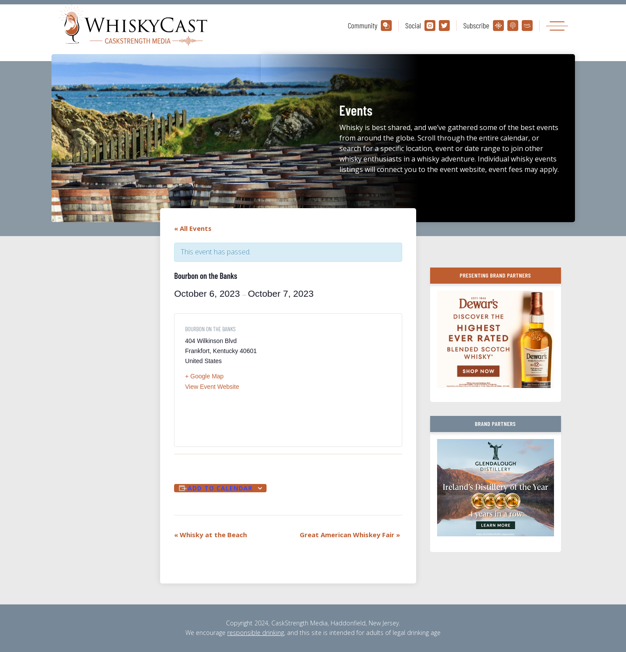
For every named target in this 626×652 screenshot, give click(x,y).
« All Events (193, 228)
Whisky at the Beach (210, 534)
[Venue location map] (339, 380)
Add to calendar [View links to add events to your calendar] (220, 488)
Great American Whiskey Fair (350, 534)
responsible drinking (255, 632)
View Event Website (212, 386)
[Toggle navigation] (557, 25)
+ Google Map (204, 376)
